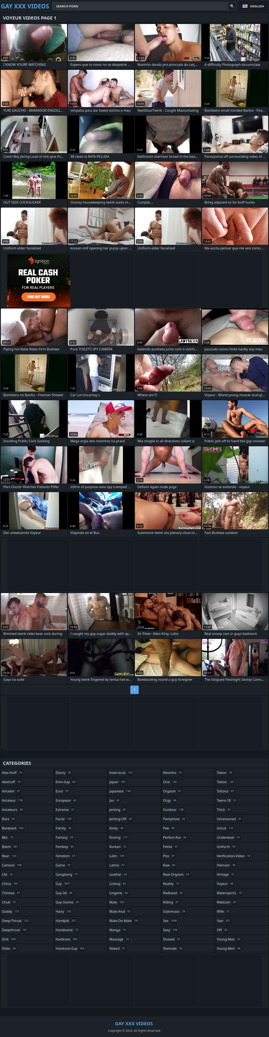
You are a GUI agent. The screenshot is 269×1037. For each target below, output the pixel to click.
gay (63, 884)
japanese (120, 791)
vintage (226, 874)
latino (117, 865)
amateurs (13, 810)
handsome (67, 930)
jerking (118, 810)
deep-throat (15, 921)
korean (118, 847)
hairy (64, 911)
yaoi (224, 921)
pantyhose (174, 819)
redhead (173, 893)
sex (170, 921)
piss (169, 856)
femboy (65, 847)
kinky (116, 828)
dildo (9, 948)
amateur (13, 800)
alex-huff (12, 772)
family (64, 828)
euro (63, 791)
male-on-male (124, 921)
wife (223, 911)
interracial (121, 772)
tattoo (226, 782)
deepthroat (15, 930)
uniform (226, 847)
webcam (227, 902)
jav (114, 800)
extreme (65, 810)
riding (171, 902)
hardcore (67, 939)
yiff (222, 930)
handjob (66, 921)
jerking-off (121, 819)
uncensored (229, 819)
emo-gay (66, 782)
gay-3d (64, 893)
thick (224, 810)
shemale (173, 948)
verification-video (234, 856)
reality (171, 884)
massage (119, 939)
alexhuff (11, 782)
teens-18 (227, 800)
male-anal (120, 911)
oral (170, 782)
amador (11, 791)
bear (9, 856)
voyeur (225, 884)
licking (118, 884)
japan (117, 782)
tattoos (226, 791)
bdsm (10, 847)
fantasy (65, 837)
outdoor (174, 810)
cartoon (12, 865)
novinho (173, 772)
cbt (8, 874)
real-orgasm (176, 874)
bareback (13, 828)
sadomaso (174, 911)
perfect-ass (175, 837)
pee (169, 828)
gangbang (67, 874)
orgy (170, 800)
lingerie (119, 893)
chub (9, 902)
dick (9, 939)
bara (9, 819)
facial (64, 819)
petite (171, 847)
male (117, 902)
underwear (229, 837)
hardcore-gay (70, 948)
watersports (230, 893)
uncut (225, 828)
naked (117, 948)
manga (118, 930)
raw (169, 865)
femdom (66, 856)
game (64, 865)
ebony (64, 772)
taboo (225, 772)
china (10, 884)
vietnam (226, 865)
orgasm (172, 791)
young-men (229, 948)
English (257, 6)
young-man (229, 939)
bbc (8, 837)
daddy (11, 911)
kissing (118, 837)
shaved (172, 939)
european (66, 800)
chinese (11, 893)
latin (117, 856)
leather (118, 874)
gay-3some (68, 902)
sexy (170, 930)
